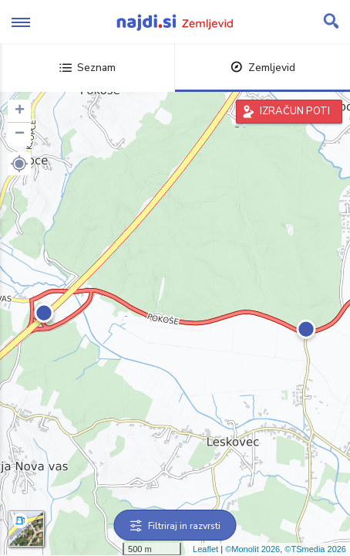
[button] (19, 163)
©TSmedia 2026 (315, 549)
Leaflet (205, 549)
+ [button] (20, 111)
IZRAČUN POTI (295, 111)
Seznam (87, 67)
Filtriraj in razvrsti (175, 526)
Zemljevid (263, 67)
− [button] (20, 134)
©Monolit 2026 (252, 549)
